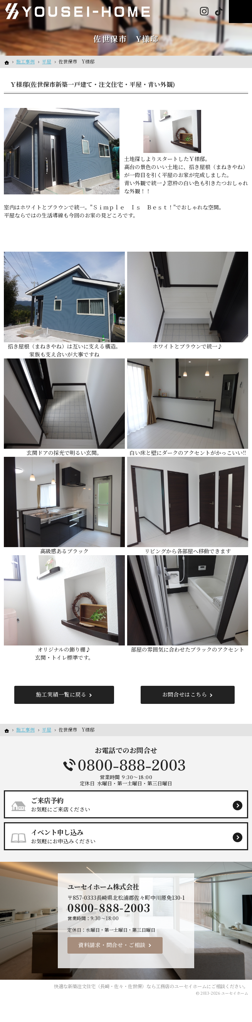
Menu (240, 11)
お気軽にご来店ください (129, 804)
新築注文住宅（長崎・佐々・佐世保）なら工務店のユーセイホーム (137, 986)
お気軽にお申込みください (129, 836)
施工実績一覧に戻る (61, 694)
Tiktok (218, 11)
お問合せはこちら (184, 694)
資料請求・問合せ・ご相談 (112, 945)
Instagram (204, 11)
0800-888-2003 (126, 765)
